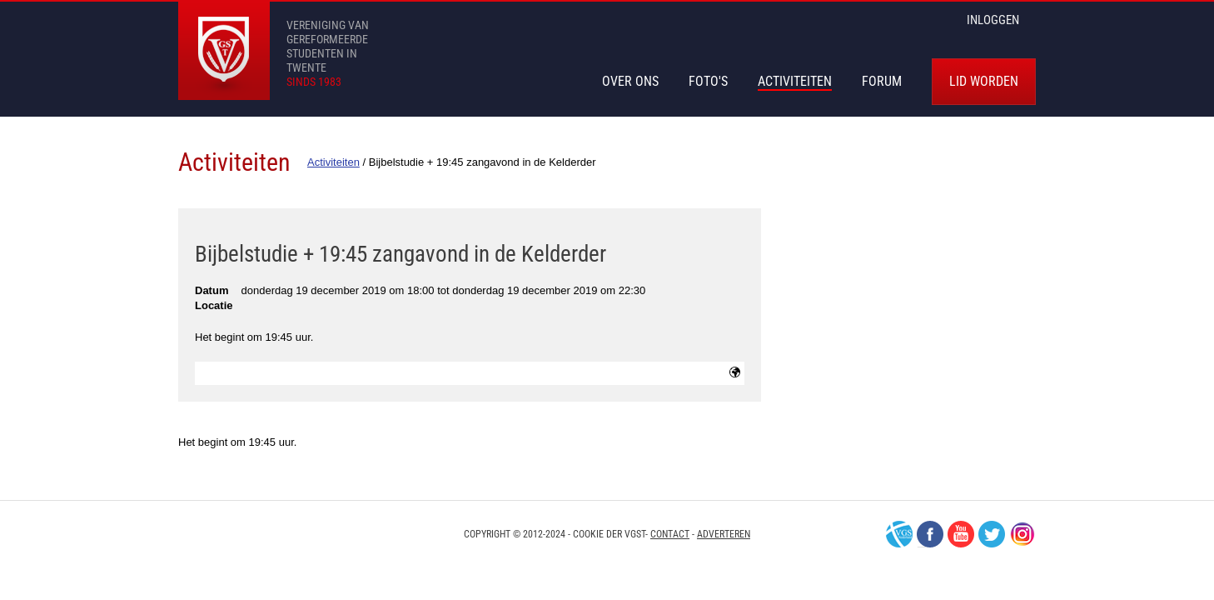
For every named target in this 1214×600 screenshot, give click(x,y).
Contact (669, 534)
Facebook (930, 534)
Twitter (991, 534)
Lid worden (983, 81)
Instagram (1022, 534)
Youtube (961, 534)
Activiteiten (795, 81)
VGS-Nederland (899, 534)
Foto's (708, 81)
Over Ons (630, 81)
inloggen (993, 20)
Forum (882, 81)
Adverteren (723, 534)
